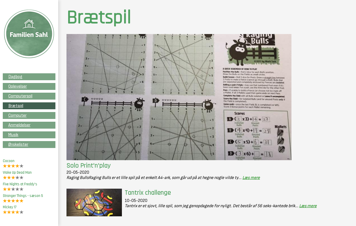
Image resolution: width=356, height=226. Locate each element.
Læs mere (251, 177)
